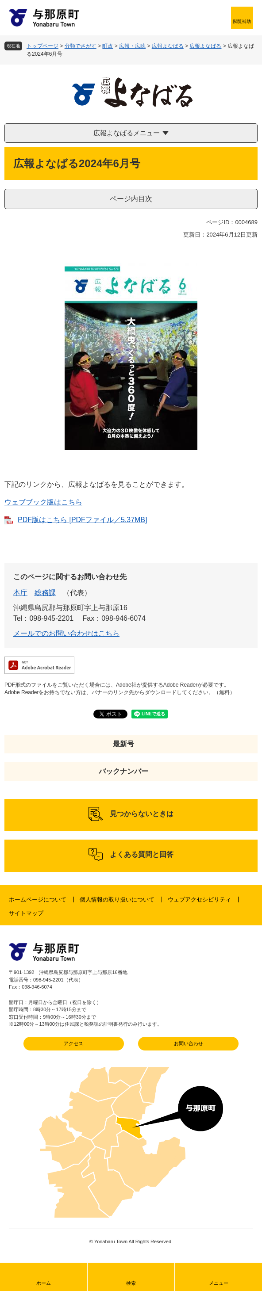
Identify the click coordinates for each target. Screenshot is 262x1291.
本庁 (20, 592)
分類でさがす (80, 46)
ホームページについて (37, 899)
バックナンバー (123, 771)
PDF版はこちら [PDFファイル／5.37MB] (82, 519)
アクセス (73, 1043)
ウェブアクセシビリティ (199, 899)
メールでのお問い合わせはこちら (66, 633)
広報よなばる (168, 46)
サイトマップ (26, 913)
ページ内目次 (131, 198)
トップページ (42, 46)
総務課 (45, 592)
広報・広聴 (132, 46)
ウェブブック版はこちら (43, 502)
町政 (107, 46)
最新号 (123, 744)
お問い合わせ (188, 1043)
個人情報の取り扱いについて (117, 899)
